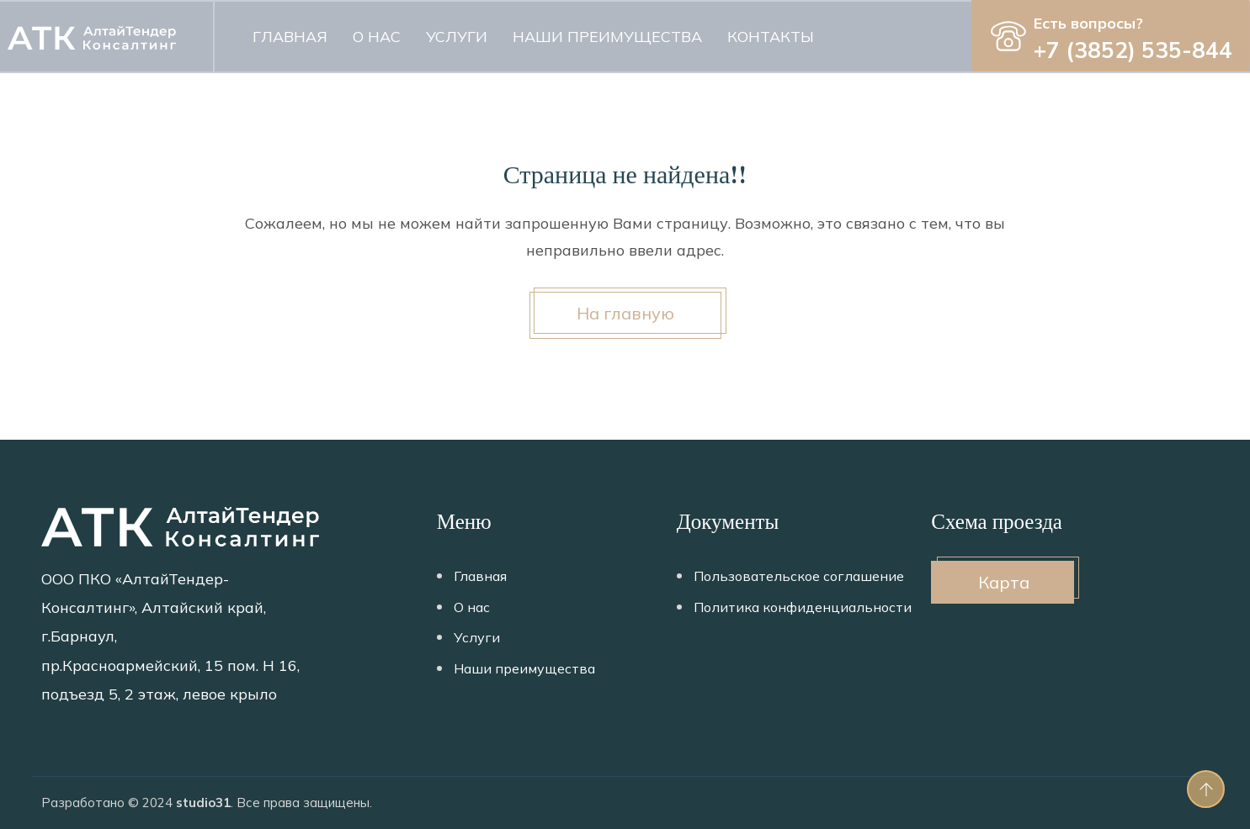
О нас (377, 36)
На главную (625, 313)
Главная (290, 36)
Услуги (456, 36)
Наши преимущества (607, 36)
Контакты (770, 36)
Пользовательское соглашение (799, 576)
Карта (1003, 582)
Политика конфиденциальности (803, 607)
